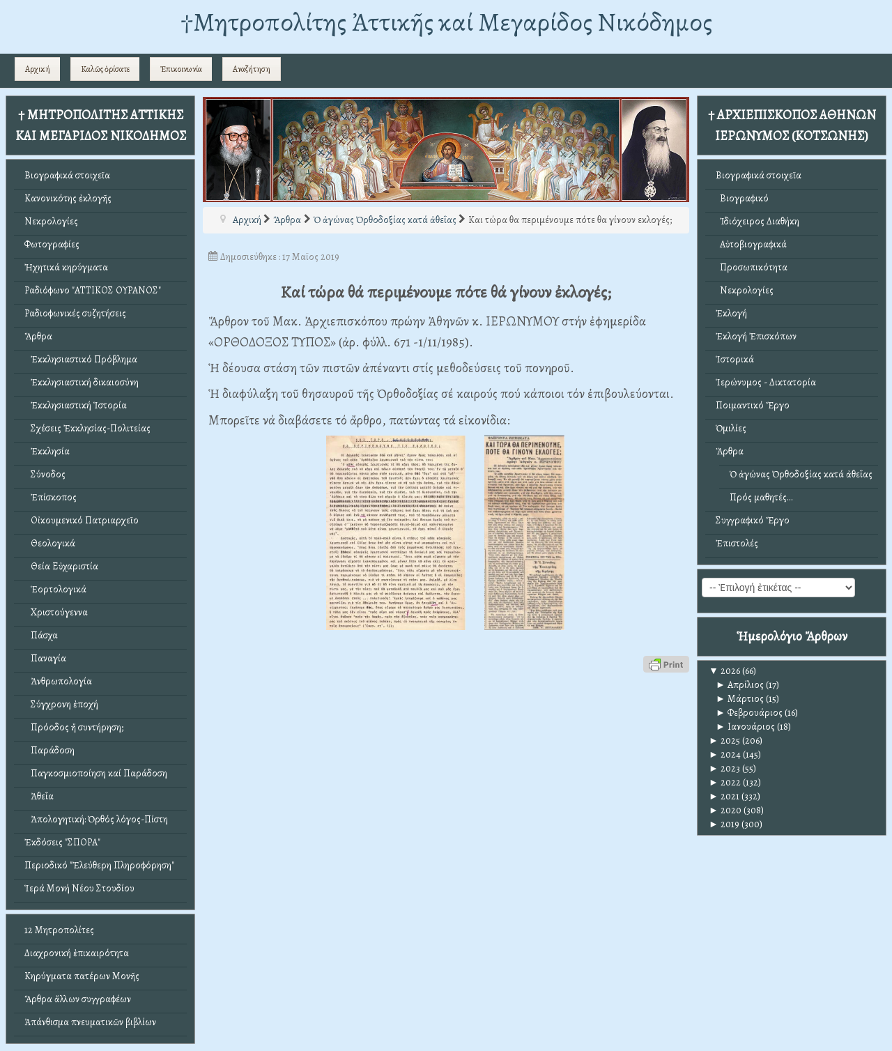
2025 (724, 740)
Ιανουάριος (745, 726)
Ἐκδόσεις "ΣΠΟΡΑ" (62, 842)
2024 (725, 754)
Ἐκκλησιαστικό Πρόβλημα (80, 359)
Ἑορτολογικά (55, 589)
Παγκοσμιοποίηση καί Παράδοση (95, 773)
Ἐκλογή (731, 313)
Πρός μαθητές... (761, 497)
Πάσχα (41, 635)
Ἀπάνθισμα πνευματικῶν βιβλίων (90, 1022)
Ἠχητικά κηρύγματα (66, 267)
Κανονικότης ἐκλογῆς (68, 198)
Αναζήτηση (251, 69)
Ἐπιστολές (737, 543)
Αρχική (37, 69)
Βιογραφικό (742, 198)
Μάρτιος (740, 698)
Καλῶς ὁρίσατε (105, 69)
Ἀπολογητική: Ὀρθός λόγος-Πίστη (96, 819)
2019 (724, 824)
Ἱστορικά (735, 359)
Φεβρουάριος (749, 712)
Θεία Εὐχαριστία (61, 566)
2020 (725, 810)
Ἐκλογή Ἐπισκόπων (756, 336)
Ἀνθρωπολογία (58, 681)
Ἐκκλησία (47, 451)
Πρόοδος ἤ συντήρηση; (73, 727)
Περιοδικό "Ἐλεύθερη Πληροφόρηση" (99, 865)
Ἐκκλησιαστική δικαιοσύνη (81, 382)
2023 (724, 768)
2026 (724, 670)
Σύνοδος (45, 474)
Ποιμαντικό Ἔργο (753, 405)
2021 (724, 796)
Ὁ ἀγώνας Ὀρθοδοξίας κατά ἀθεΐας (801, 474)
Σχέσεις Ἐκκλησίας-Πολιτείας (87, 428)
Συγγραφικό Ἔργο (753, 520)
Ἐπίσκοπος (50, 497)
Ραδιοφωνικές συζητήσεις (75, 313)
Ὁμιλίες (731, 428)
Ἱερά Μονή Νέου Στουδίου (79, 888)
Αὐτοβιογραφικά (751, 244)
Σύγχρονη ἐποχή (61, 704)
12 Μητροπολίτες (59, 930)
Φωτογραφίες (51, 244)
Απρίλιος (740, 684)
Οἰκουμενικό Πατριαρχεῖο (81, 520)
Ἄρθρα (38, 336)
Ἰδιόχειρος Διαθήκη (757, 221)
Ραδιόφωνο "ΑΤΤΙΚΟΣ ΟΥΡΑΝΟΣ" (92, 290)
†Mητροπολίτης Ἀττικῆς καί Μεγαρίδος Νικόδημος (446, 22)
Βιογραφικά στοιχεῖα (67, 175)
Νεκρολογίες (51, 221)
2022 (725, 782)
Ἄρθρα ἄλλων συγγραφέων (77, 999)
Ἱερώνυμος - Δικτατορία (766, 382)
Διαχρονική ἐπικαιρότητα (76, 953)
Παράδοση (49, 750)
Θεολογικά (49, 543)
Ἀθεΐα (39, 796)
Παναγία (45, 658)
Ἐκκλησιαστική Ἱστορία (75, 405)
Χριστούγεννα (56, 612)
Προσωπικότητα (751, 267)
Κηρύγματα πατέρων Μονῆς (81, 976)
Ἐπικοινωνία (181, 69)
